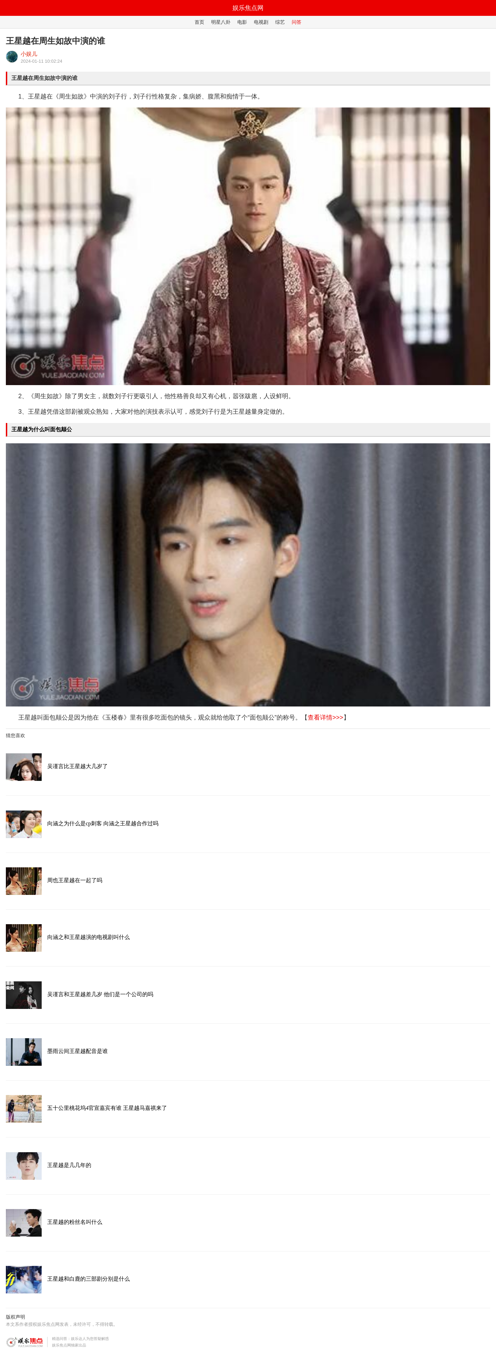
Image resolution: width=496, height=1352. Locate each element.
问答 (296, 22)
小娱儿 (29, 54)
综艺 (280, 22)
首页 (199, 22)
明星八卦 (220, 22)
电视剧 (261, 22)
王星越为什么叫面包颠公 (41, 429)
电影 (242, 22)
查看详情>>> (325, 717)
